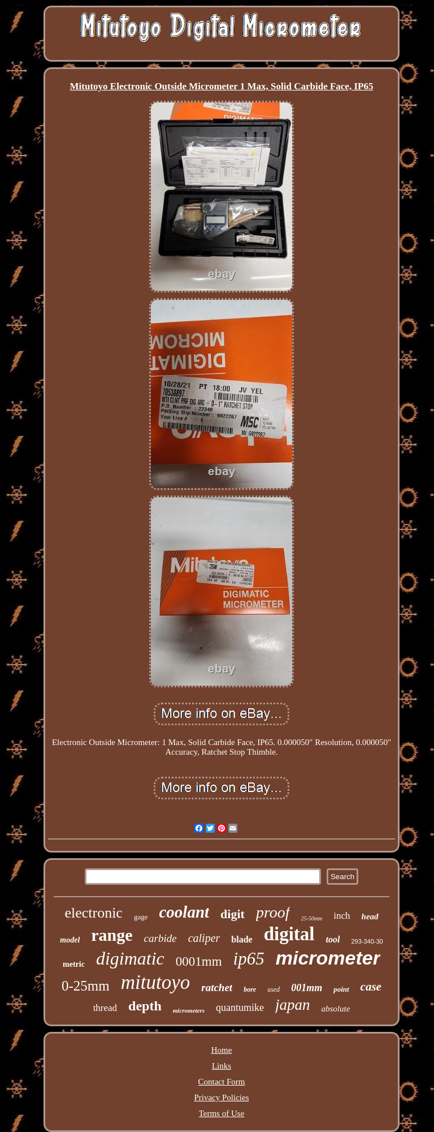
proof (273, 912)
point (341, 989)
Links (221, 1065)
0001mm (199, 961)
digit (232, 914)
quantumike (240, 1007)
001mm (306, 987)
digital (289, 934)
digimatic (130, 958)
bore (250, 989)
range (111, 935)
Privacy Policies (221, 1097)
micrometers (189, 1010)
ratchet (216, 987)
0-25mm (86, 985)
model (70, 940)
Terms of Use (222, 1113)
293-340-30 (367, 941)
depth (145, 1005)
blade (241, 939)
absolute (336, 1008)
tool (333, 939)
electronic (93, 913)
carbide (160, 938)
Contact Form (221, 1081)
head (370, 916)
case (371, 986)
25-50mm (312, 918)
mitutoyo (155, 982)
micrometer (328, 958)
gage (141, 917)
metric (74, 964)
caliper (204, 938)
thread (105, 1007)
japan (292, 1004)
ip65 (248, 959)
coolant (184, 912)
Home (221, 1049)
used (273, 989)
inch (341, 915)
